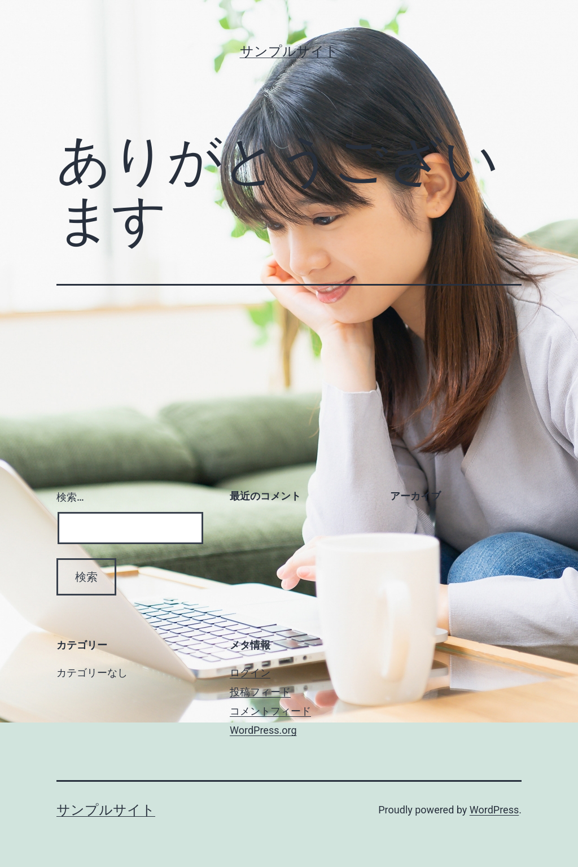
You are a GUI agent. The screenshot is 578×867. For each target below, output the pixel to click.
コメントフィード (270, 711)
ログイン (250, 672)
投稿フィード (260, 692)
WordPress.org (263, 730)
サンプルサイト (289, 51)
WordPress (494, 810)
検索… (70, 497)
